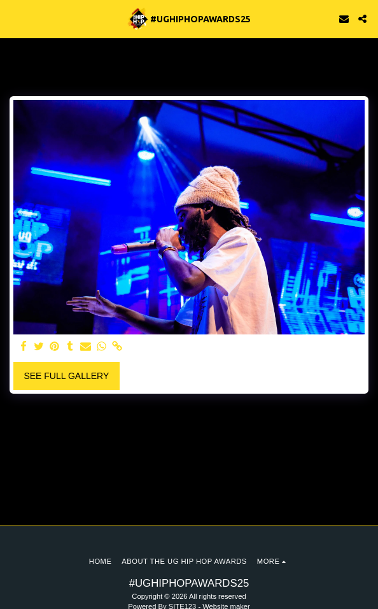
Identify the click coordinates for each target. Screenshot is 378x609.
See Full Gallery (66, 376)
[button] (14, 18)
